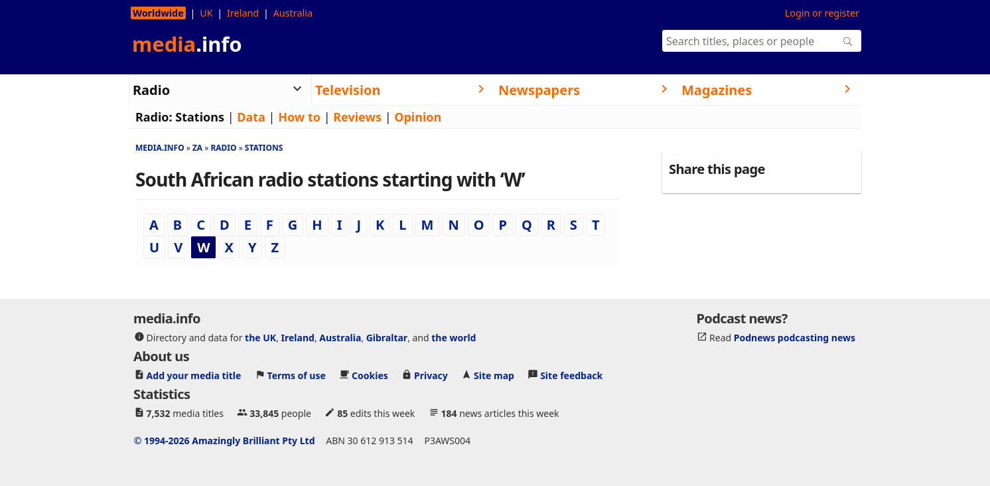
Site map (494, 374)
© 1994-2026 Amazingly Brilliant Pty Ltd (224, 440)
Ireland (243, 13)
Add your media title (194, 374)
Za (197, 147)
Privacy (431, 374)
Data (251, 117)
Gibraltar (386, 337)
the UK (260, 337)
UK (206, 13)
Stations (199, 117)
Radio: (154, 117)
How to (299, 117)
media (187, 44)
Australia (293, 13)
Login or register (822, 13)
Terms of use (296, 374)
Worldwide (158, 13)
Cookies (370, 374)
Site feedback (571, 374)
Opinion (417, 117)
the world (453, 337)
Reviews (357, 117)
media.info (159, 147)
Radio (223, 147)
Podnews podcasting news (794, 337)
